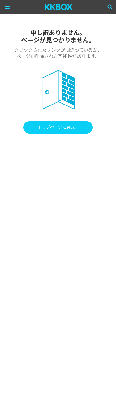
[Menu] (7, 7)
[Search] (110, 7)
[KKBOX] (58, 7)
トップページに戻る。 (58, 127)
